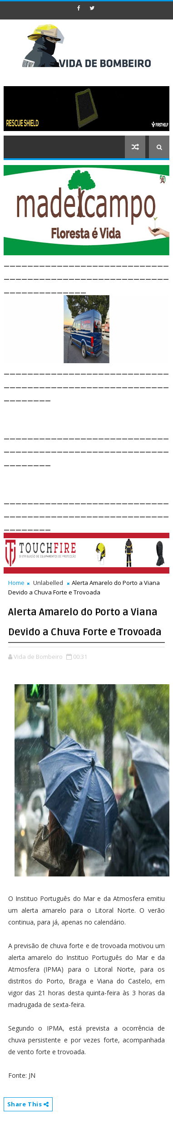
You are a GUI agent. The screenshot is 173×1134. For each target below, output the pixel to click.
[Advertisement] (88, 414)
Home (16, 583)
